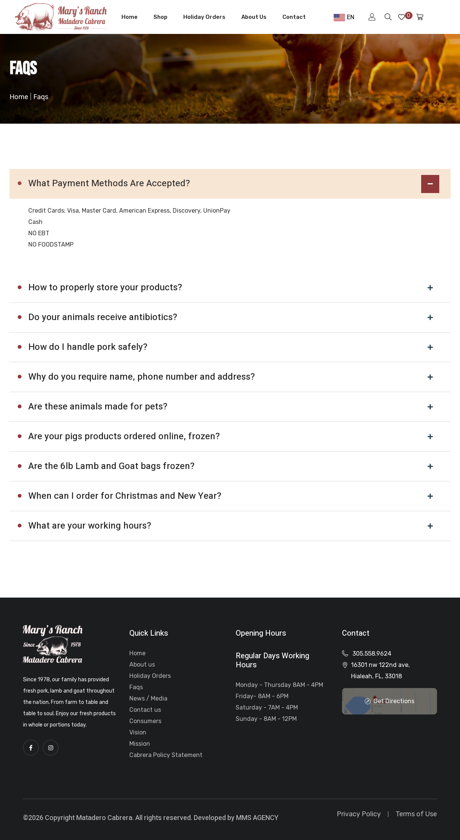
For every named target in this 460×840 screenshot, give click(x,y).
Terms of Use (416, 814)
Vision (137, 732)
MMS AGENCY (257, 818)
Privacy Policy (359, 814)
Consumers (145, 721)
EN (344, 17)
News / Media (148, 698)
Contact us (145, 709)
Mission (139, 743)
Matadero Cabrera (104, 818)
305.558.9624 (372, 653)
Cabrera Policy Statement (165, 755)
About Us (254, 17)
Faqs (136, 687)
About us (142, 664)
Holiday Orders (204, 17)
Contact (294, 17)
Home (129, 17)
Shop (160, 17)
